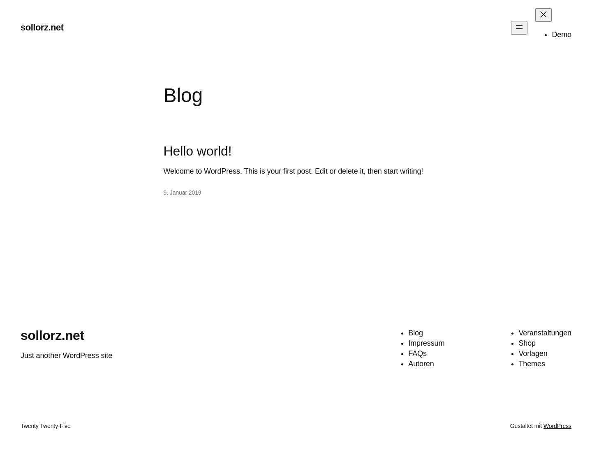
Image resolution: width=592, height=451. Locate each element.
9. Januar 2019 (182, 192)
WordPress (557, 426)
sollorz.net (42, 27)
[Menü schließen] (543, 15)
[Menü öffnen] (519, 28)
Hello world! (198, 151)
